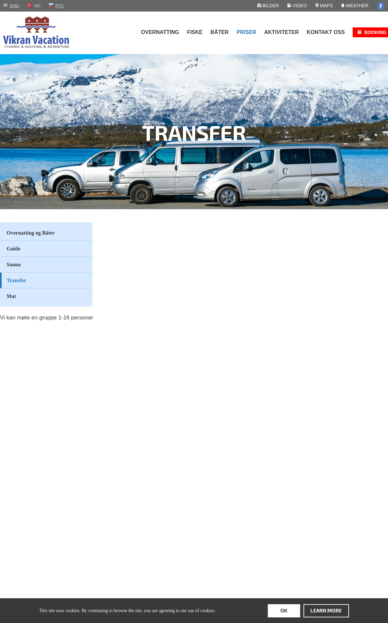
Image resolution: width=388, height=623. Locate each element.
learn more (326, 610)
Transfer (16, 280)
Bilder (268, 5)
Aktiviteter (281, 32)
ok (283, 610)
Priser (246, 32)
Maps (324, 5)
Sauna (14, 264)
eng (14, 5)
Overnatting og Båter (31, 233)
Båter (219, 32)
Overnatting (160, 32)
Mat (11, 296)
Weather (355, 5)
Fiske (194, 32)
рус (59, 5)
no (37, 5)
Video (297, 5)
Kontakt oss (326, 32)
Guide (13, 248)
